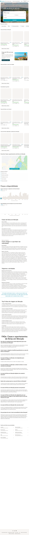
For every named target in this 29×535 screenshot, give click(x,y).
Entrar (22, 1)
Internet (22, 26)
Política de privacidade (24, 532)
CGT (19, 532)
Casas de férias (3, 26)
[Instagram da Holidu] (13, 530)
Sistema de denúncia (17, 533)
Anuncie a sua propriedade (16, 1)
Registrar (25, 1)
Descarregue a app (8, 1)
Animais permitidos (15, 26)
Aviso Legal (16, 532)
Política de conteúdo (11, 533)
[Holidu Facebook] (16, 530)
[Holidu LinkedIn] (14, 530)
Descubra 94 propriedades (14, 168)
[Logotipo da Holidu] (2, 1)
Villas (9, 26)
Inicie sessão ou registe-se (5, 60)
